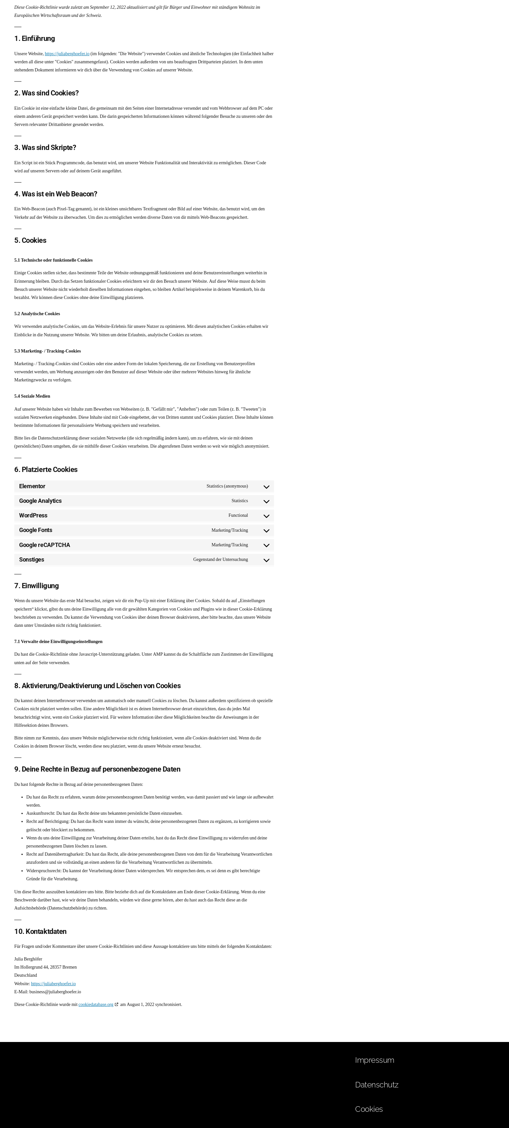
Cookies (369, 1109)
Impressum (374, 1060)
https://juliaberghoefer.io (67, 53)
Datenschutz (377, 1084)
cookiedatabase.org (96, 1004)
